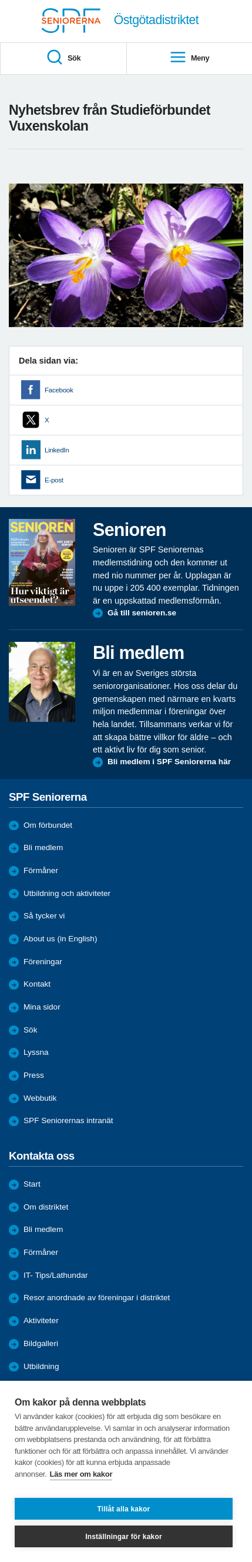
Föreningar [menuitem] (42, 961)
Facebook (59, 390)
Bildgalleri (40, 1343)
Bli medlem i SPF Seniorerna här (169, 761)
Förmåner (40, 870)
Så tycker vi (44, 915)
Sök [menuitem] (63, 58)
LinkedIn (57, 450)
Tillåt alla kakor (124, 1509)
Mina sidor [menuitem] (42, 1007)
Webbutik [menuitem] (39, 1098)
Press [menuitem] (33, 1075)
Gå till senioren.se (141, 612)
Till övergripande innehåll (0, 0)
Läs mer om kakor (81, 1474)
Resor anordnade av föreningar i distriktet (96, 1297)
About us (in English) (60, 938)
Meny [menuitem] (189, 58)
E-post (54, 480)
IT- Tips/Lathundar (55, 1275)
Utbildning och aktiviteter (66, 893)
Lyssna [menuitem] (36, 1052)
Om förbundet (47, 825)
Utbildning (41, 1366)
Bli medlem (43, 847)
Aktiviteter (41, 1320)
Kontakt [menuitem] (37, 984)
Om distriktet (45, 1207)
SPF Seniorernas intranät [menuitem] (68, 1120)
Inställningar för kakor (123, 1537)
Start (32, 1184)
